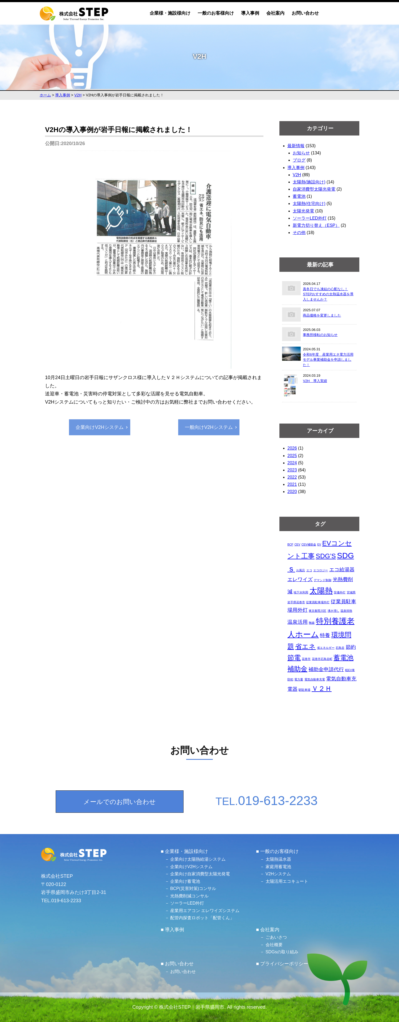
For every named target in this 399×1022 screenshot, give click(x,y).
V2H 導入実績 (315, 381)
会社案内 (275, 13)
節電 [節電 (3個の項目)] (294, 657)
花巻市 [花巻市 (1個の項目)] (306, 658)
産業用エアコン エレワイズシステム (205, 910)
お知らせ (301, 153)
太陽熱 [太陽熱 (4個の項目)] (321, 590)
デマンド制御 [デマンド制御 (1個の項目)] (322, 580)
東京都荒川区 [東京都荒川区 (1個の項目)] (317, 610)
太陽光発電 (303, 211)
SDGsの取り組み (282, 951)
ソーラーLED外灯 (310, 218)
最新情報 (295, 145)
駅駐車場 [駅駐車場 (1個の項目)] (304, 689)
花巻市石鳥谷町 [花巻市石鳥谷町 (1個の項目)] (322, 658)
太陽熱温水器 (278, 859)
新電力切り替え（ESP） (316, 225)
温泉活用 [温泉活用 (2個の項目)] (297, 622)
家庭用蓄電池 (278, 866)
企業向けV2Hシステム (99, 427)
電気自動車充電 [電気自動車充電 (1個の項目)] (314, 679)
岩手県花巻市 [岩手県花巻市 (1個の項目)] (296, 602)
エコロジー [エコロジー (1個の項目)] (320, 570)
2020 (292, 491)
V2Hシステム (278, 873)
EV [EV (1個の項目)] (319, 544)
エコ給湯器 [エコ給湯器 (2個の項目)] (342, 569)
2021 (292, 484)
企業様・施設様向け (170, 13)
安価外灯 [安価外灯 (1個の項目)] (339, 592)
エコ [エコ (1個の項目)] (309, 570)
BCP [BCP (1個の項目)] (290, 544)
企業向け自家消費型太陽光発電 (200, 873)
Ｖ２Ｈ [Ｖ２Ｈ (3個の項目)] (322, 688)
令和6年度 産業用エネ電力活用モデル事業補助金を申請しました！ (328, 359)
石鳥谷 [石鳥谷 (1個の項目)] (340, 647)
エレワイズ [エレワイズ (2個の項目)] (300, 579)
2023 (292, 470)
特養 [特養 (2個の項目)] (325, 635)
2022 (292, 477)
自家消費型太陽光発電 (314, 189)
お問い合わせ (305, 13)
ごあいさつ (276, 937)
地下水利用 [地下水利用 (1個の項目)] (301, 592)
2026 (292, 448)
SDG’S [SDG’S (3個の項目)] (326, 556)
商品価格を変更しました (322, 315)
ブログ (299, 160)
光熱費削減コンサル (189, 895)
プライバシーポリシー (284, 963)
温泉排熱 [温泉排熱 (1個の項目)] (346, 610)
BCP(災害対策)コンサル (193, 888)
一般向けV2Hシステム (209, 427)
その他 (299, 232)
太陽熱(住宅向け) (309, 203)
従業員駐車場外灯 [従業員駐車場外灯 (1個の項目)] (317, 602)
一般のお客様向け (216, 13)
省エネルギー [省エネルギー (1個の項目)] (326, 647)
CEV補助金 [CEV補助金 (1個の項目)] (309, 544)
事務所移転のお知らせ (320, 335)
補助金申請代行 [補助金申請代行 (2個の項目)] (326, 669)
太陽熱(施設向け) (309, 182)
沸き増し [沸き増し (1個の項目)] (333, 610)
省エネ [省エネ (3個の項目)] (305, 646)
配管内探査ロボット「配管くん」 (202, 917)
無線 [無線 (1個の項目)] (312, 622)
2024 (292, 463)
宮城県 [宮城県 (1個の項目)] (351, 592)
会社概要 (274, 944)
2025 (292, 455)
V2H (297, 175)
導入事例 (250, 13)
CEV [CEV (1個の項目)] (297, 544)
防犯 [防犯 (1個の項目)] (290, 679)
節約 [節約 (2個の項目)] (351, 647)
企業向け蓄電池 (185, 881)
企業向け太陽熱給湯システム (198, 859)
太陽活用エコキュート (287, 881)
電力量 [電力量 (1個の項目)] (298, 679)
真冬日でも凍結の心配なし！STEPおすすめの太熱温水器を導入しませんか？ (328, 294)
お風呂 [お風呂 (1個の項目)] (300, 570)
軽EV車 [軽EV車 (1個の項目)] (350, 670)
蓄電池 (299, 196)
